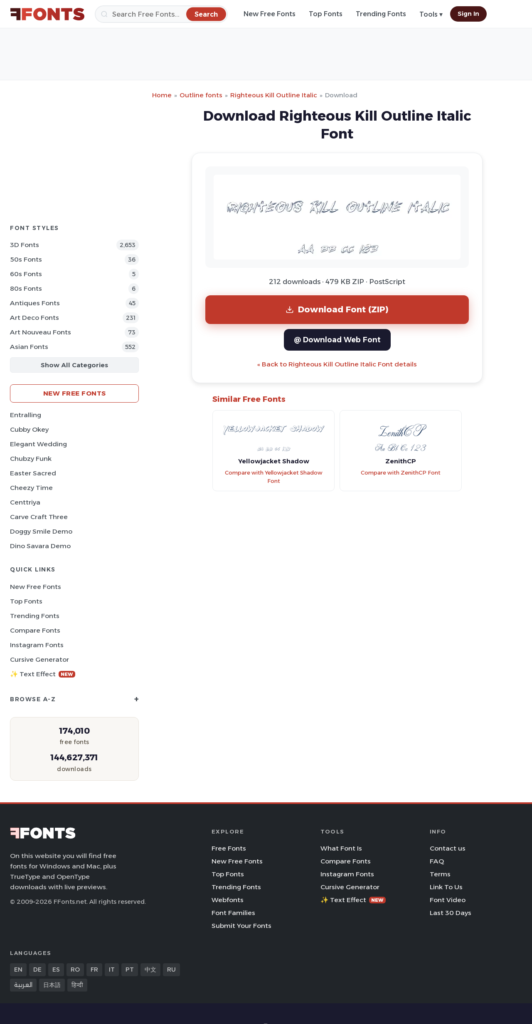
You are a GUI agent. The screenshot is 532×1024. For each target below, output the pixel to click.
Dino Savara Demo (40, 546)
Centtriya (25, 502)
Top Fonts (325, 14)
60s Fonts (26, 274)
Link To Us (446, 887)
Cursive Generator (39, 659)
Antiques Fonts (35, 303)
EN (18, 969)
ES (56, 969)
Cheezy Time (31, 488)
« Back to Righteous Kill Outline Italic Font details (337, 364)
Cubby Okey (29, 429)
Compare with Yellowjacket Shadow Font (274, 477)
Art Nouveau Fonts (40, 332)
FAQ (437, 861)
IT (112, 969)
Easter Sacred (33, 473)
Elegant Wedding (38, 444)
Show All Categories (74, 365)
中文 (150, 969)
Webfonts (228, 900)
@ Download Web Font (337, 339)
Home (162, 95)
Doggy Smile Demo (41, 531)
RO (75, 969)
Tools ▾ (431, 14)
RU (171, 969)
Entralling (25, 415)
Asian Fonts (29, 347)
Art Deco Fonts (34, 318)
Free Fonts (229, 848)
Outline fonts (201, 95)
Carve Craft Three (39, 517)
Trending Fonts (381, 14)
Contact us (448, 848)
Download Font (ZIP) (337, 309)
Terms (440, 874)
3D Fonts (24, 245)
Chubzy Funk (31, 459)
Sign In (468, 13)
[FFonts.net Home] (47, 14)
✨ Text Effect (42, 674)
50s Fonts (26, 259)
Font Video (448, 900)
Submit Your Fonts (241, 926)
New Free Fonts (270, 14)
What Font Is (341, 848)
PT (130, 969)
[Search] (161, 14)
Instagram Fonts (37, 645)
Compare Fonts (35, 630)
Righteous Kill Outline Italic (273, 95)
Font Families (233, 913)
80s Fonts (26, 288)
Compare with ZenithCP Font (401, 473)
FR (94, 969)
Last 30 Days (450, 913)
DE (37, 969)
